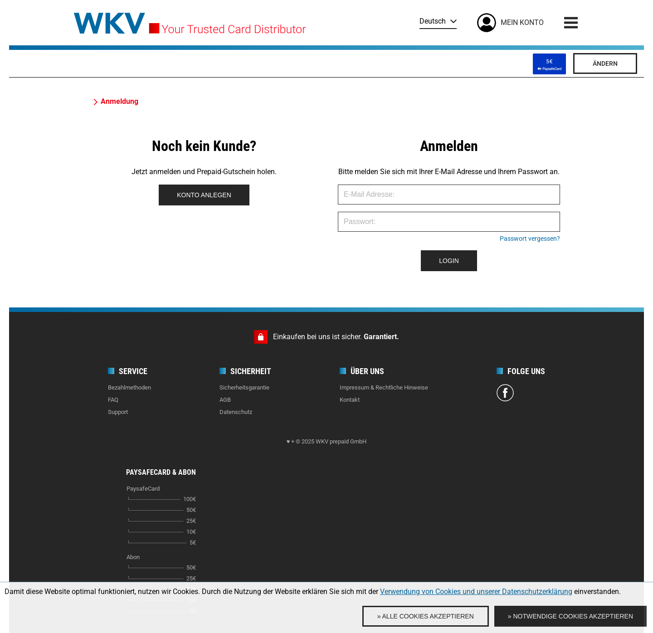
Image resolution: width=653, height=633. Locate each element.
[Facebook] (505, 394)
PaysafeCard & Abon (161, 472)
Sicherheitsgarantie (244, 387)
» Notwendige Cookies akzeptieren (570, 616)
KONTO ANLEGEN (204, 195)
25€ (191, 520)
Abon (133, 557)
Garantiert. (381, 336)
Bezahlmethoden (129, 387)
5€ (193, 542)
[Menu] (571, 22)
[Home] (189, 20)
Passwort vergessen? (530, 238)
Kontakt (350, 399)
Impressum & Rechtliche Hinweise (384, 387)
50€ (191, 509)
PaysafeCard (143, 488)
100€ (189, 499)
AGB (225, 399)
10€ (191, 531)
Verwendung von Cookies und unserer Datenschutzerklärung (476, 591)
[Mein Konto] (510, 22)
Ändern (605, 63)
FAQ (113, 399)
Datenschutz (235, 412)
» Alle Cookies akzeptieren (425, 616)
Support (118, 412)
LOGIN (449, 260)
